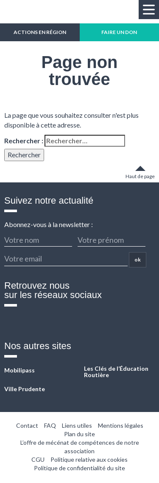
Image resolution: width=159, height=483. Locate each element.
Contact (27, 425)
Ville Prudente (24, 389)
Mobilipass (19, 370)
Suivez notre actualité (48, 200)
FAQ (50, 425)
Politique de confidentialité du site (79, 468)
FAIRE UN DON (119, 32)
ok (137, 259)
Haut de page (140, 176)
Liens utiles (77, 425)
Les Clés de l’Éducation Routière (116, 371)
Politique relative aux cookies (89, 459)
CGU (38, 459)
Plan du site (79, 434)
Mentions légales (120, 425)
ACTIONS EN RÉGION (40, 32)
